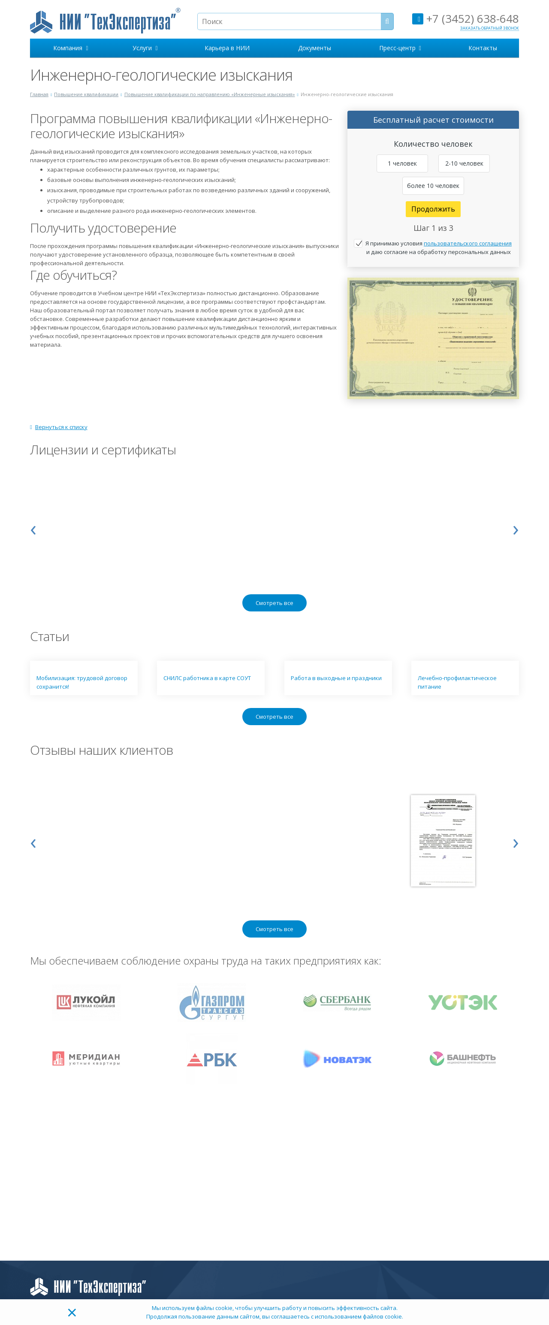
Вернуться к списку (58, 427)
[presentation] (33, 527)
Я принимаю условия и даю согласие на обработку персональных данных (438, 247)
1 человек (402, 163)
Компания (70, 48)
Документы (314, 48)
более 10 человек (433, 186)
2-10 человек (464, 163)
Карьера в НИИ (227, 48)
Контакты (482, 48)
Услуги (145, 48)
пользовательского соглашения (468, 243)
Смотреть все (274, 603)
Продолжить (433, 209)
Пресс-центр (400, 48)
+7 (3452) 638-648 (465, 18)
